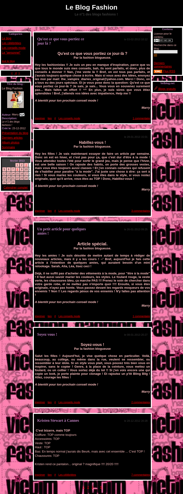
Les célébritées (11, 43)
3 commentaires (140, 210)
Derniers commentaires (163, 65)
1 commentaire (141, 118)
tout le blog (8, 61)
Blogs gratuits (165, 89)
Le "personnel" (11, 52)
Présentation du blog (15, 133)
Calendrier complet (16, 187)
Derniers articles (12, 137)
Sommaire (8, 147)
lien (50, 118)
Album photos (10, 142)
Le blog (6, 38)
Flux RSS (164, 71)
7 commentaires (140, 474)
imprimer (40, 118)
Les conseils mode (13, 48)
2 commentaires (140, 402)
